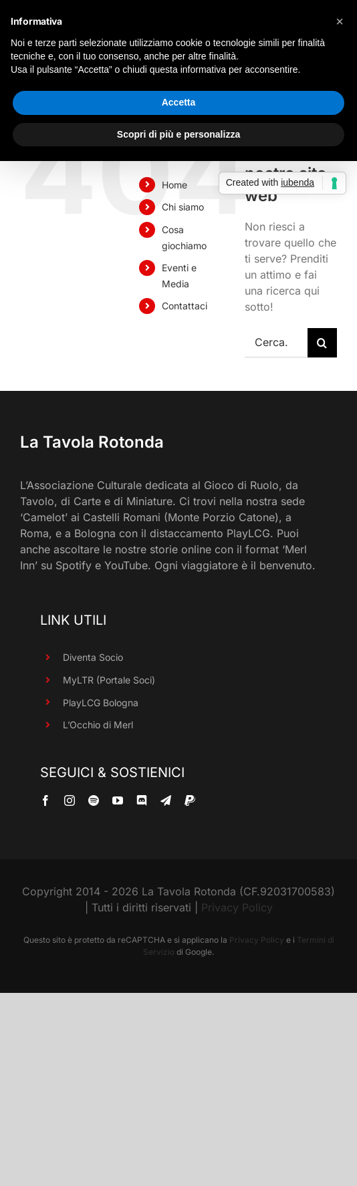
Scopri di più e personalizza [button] (178, 134)
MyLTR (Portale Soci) (109, 680)
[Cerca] (322, 342)
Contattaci (184, 305)
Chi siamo (183, 206)
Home (174, 184)
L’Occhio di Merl (98, 724)
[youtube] (117, 800)
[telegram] (165, 800)
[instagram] (69, 800)
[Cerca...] (276, 342)
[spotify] (93, 800)
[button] (339, 21)
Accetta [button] (179, 102)
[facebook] (45, 800)
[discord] (141, 800)
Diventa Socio (93, 657)
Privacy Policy (237, 907)
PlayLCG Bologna (100, 702)
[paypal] (190, 800)
